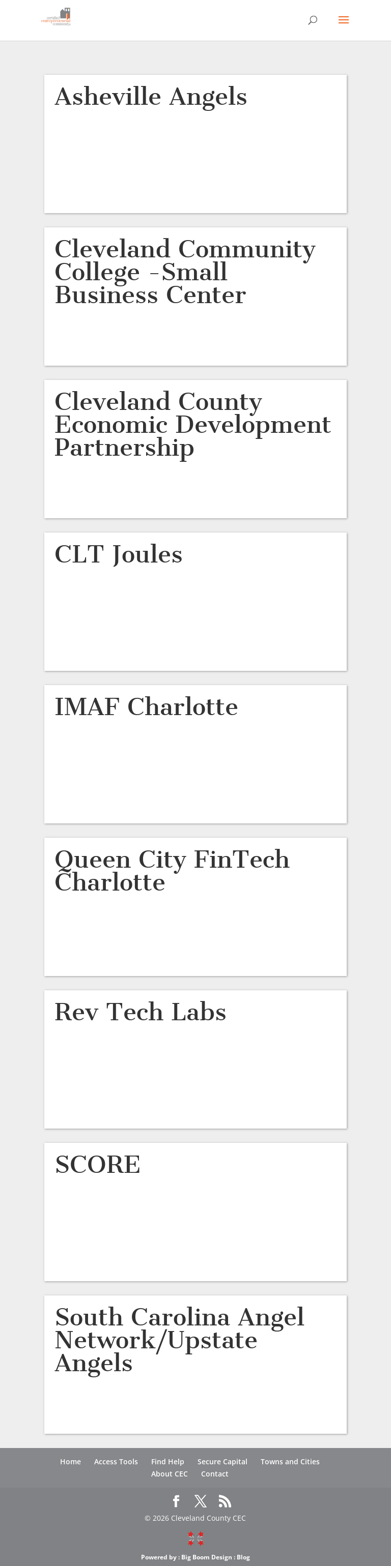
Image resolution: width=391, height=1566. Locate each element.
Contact (215, 1474)
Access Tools (116, 1461)
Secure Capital (222, 1461)
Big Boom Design (206, 1557)
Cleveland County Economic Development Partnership (192, 424)
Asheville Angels (150, 96)
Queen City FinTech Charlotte (172, 871)
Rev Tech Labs (140, 1011)
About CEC (169, 1474)
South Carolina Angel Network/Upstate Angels (179, 1340)
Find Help (167, 1461)
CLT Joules (118, 554)
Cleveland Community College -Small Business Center (185, 271)
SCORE (97, 1164)
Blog (243, 1557)
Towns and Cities (290, 1461)
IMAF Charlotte (146, 706)
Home (70, 1461)
